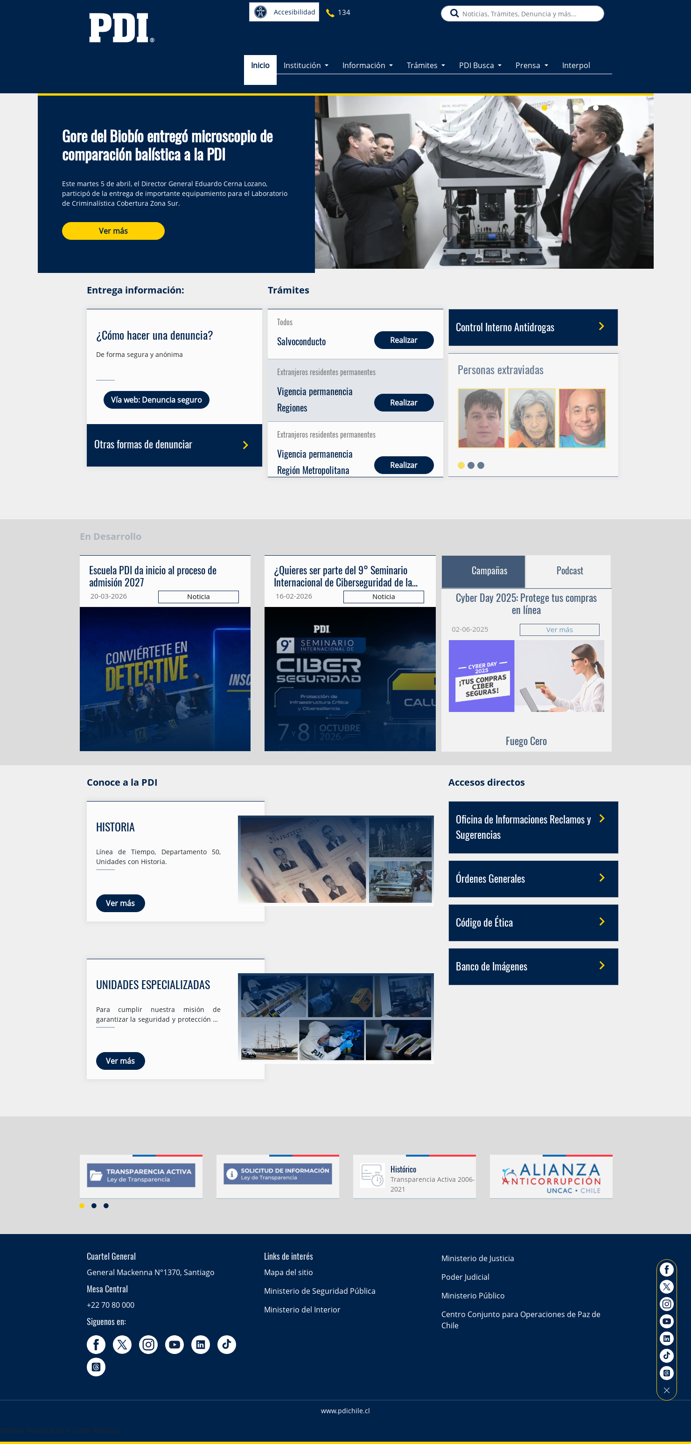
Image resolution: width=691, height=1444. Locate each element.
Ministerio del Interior (302, 1309)
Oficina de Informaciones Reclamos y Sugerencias (533, 825)
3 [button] (106, 1205)
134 (344, 12)
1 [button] (82, 1205)
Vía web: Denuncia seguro (156, 400)
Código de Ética (533, 922)
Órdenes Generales (533, 878)
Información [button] (364, 60)
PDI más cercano (402, 10)
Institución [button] (303, 60)
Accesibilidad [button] (284, 12)
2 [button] (94, 1205)
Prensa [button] (529, 60)
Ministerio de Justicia (477, 1258)
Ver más (113, 225)
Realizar (404, 340)
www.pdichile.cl (345, 1410)
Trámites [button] (423, 60)
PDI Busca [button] (477, 60)
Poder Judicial (465, 1277)
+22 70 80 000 (110, 1305)
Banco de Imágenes (533, 966)
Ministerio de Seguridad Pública (320, 1291)
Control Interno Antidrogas (533, 327)
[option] (141, 1180)
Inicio (260, 60)
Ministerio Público (473, 1296)
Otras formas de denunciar (174, 446)
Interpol (576, 60)
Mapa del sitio (288, 1272)
